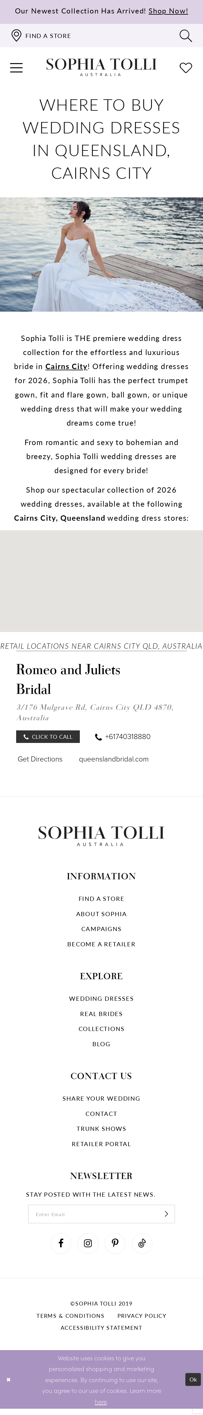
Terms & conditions (70, 1322)
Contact (101, 1115)
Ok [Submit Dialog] (192, 1385)
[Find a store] (41, 35)
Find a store (102, 900)
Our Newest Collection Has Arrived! (101, 11)
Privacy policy (142, 1322)
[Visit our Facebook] (57, 1248)
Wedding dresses (101, 1000)
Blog (101, 1046)
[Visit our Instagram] (87, 1248)
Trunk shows (101, 1130)
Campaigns (101, 931)
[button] (17, 67)
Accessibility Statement (102, 1334)
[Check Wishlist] (186, 67)
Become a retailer (101, 946)
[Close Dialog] (9, 1386)
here (101, 1407)
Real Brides (101, 1016)
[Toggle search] (186, 35)
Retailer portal (101, 1146)
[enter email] (101, 1217)
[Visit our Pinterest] (116, 1248)
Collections (102, 1030)
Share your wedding (101, 1100)
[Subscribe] (173, 1217)
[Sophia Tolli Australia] (101, 67)
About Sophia (101, 916)
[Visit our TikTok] (145, 1248)
